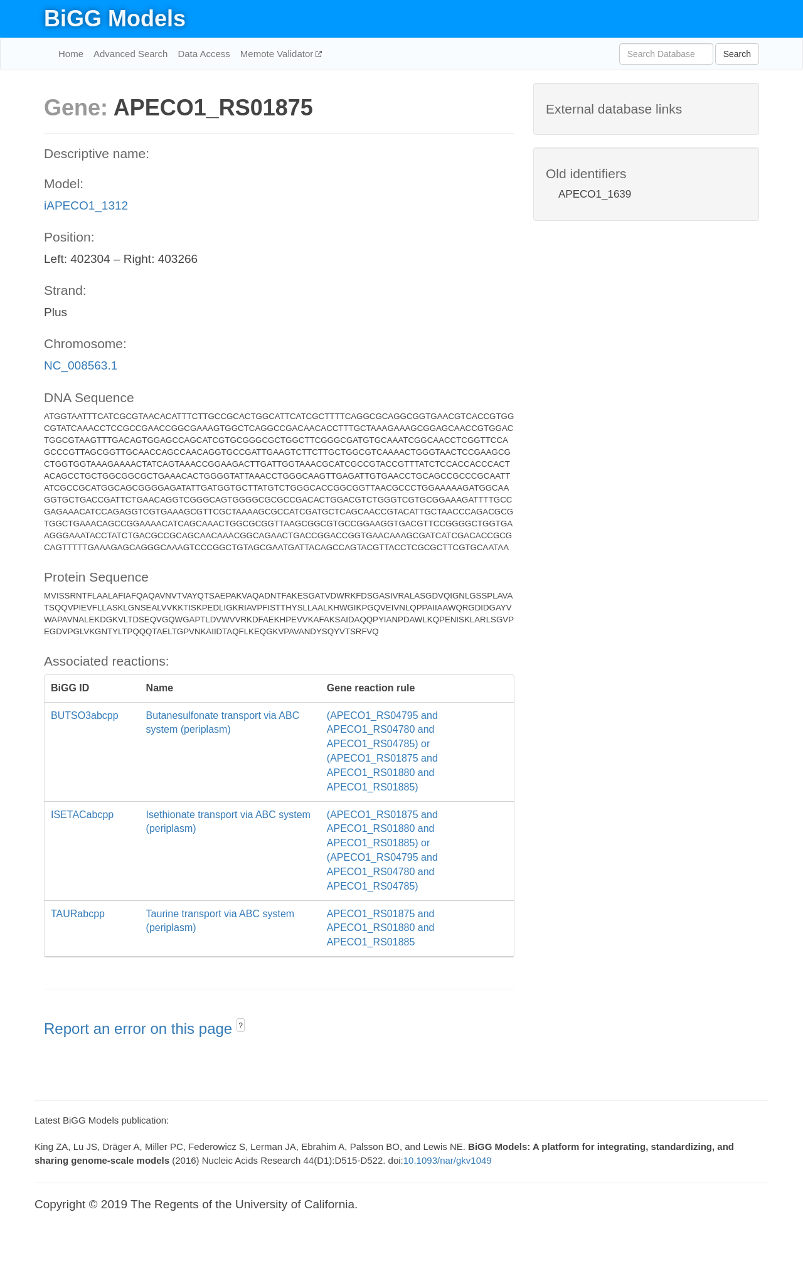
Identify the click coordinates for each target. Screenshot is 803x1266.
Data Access (204, 53)
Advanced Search (130, 53)
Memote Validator (278, 53)
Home (70, 53)
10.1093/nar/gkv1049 (447, 1160)
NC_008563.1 (80, 365)
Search (737, 54)
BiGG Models (115, 18)
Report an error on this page (140, 1028)
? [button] (240, 1025)
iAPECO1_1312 (86, 205)
